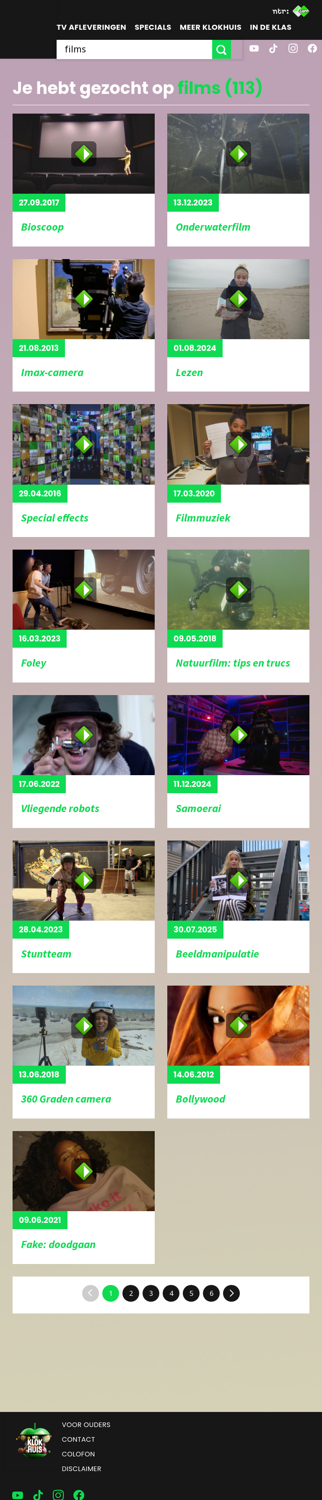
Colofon (78, 1454)
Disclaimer (81, 1469)
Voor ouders (86, 1425)
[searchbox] (140, 49)
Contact (78, 1439)
